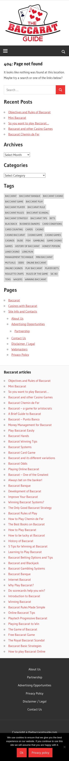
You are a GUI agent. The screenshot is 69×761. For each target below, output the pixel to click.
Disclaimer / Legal (23, 344)
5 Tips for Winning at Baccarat (27, 546)
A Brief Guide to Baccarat (24, 414)
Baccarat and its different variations (31, 458)
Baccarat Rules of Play (22, 513)
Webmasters (19, 349)
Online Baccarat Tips (21, 612)
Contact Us (18, 338)
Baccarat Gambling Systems (26, 568)
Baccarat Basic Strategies (24, 646)
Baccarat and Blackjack (23, 563)
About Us (17, 318)
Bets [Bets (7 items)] (52, 218)
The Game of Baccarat (22, 629)
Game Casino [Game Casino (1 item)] (54, 240)
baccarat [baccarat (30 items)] (11, 195)
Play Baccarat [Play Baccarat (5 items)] (33, 268)
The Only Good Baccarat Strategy (30, 508)
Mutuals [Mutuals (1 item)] (10, 262)
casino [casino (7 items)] (39, 229)
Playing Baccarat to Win (23, 624)
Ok (22, 753)
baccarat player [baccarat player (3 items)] (15, 207)
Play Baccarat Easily (21, 430)
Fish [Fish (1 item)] (28, 240)
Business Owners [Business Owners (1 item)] (30, 223)
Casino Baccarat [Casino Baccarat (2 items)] (15, 234)
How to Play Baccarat (22, 530)
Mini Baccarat (17, 118)
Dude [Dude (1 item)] (20, 240)
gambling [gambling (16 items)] (38, 240)
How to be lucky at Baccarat (26, 535)
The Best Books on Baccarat (26, 524)
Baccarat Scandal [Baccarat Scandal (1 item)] (38, 212)
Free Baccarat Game (21, 635)
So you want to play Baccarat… (28, 123)
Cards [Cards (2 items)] (29, 229)
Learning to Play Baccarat (25, 552)
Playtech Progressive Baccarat (27, 618)
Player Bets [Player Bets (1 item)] (52, 268)
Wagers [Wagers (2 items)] (17, 279)
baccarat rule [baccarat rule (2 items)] (36, 207)
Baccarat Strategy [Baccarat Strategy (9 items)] (16, 218)
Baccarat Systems (19, 447)
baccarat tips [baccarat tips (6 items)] (39, 218)
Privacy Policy (20, 355)
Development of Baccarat (24, 491)
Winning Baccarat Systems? (26, 502)
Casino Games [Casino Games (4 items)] (53, 234)
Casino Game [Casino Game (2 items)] (35, 234)
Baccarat (14, 300)
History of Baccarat (20, 541)
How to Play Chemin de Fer (25, 519)
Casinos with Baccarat (22, 306)
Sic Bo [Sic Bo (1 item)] (54, 273)
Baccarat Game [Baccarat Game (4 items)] (14, 201)
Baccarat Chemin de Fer (23, 134)
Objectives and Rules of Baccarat (29, 112)
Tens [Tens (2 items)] (8, 279)
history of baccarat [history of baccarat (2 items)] (27, 246)
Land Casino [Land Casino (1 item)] (12, 251)
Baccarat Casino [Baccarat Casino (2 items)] (53, 195)
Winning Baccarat (19, 602)
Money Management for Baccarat (30, 425)
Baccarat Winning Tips (22, 441)
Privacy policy (40, 753)
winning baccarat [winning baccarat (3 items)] (35, 279)
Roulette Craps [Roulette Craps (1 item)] (14, 273)
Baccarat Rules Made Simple (26, 607)
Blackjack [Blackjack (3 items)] (11, 223)
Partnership (22, 331)
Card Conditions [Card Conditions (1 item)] (52, 223)
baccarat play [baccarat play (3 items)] (34, 201)
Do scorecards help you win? (26, 590)
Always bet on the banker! (25, 480)
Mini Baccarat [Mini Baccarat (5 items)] (44, 257)
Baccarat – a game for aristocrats (30, 408)
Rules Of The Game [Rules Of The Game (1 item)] (37, 273)
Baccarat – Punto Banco (24, 419)
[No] (64, 747)
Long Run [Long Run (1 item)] (27, 251)
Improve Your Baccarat (23, 497)
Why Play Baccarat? (21, 585)
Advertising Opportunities (28, 324)
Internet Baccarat (19, 579)
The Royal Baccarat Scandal (26, 640)
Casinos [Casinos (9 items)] (9, 240)
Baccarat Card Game (21, 452)
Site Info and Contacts (22, 311)
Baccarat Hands (18, 436)
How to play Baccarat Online (26, 651)
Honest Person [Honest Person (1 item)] (51, 246)
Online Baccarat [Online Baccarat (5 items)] (36, 262)
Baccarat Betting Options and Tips (30, 557)
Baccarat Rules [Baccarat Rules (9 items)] (14, 212)
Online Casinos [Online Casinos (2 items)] (14, 268)
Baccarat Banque (19, 485)
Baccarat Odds (17, 463)
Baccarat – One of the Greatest (28, 475)
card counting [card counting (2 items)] (14, 229)
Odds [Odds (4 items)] (21, 262)
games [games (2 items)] (9, 246)
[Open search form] (63, 51)
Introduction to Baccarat (24, 596)
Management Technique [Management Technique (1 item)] (19, 257)
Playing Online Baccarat (23, 469)
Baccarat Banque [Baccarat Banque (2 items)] (29, 195)
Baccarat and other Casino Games (30, 129)
